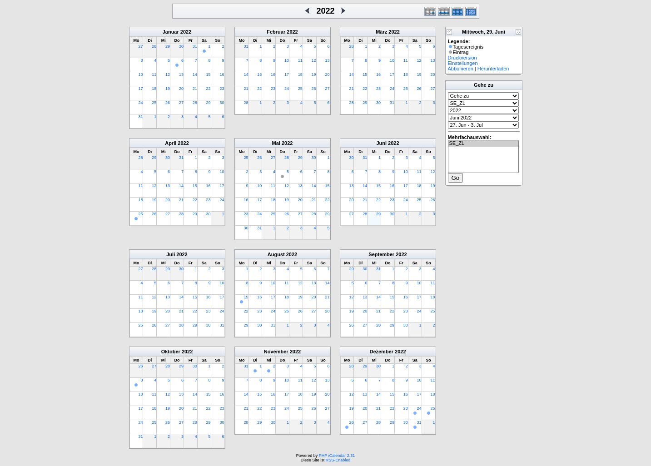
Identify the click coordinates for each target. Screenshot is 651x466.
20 (181, 88)
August (276, 254)
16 (221, 74)
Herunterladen (493, 68)
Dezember (381, 351)
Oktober (170, 351)
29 (167, 46)
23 (221, 88)
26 (167, 102)
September (381, 254)
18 (154, 88)
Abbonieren (460, 68)
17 (140, 88)
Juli (170, 254)
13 (181, 74)
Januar (171, 32)
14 (195, 74)
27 (140, 46)
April (170, 143)
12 (167, 74)
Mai (276, 143)
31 (195, 46)
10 (140, 74)
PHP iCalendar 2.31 (337, 455)
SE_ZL (483, 143)
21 (195, 88)
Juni (381, 143)
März (381, 32)
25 (154, 102)
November (276, 351)
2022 (185, 32)
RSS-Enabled (338, 460)
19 (167, 88)
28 (154, 46)
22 (208, 88)
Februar (276, 32)
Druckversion (462, 57)
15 (208, 74)
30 (181, 46)
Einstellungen (463, 63)
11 (154, 74)
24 (140, 102)
